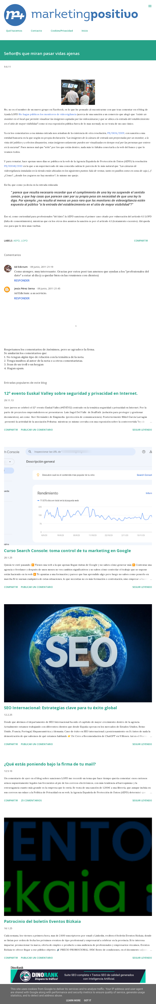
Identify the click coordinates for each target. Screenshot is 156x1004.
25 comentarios (31, 800)
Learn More (73, 1000)
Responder (22, 280)
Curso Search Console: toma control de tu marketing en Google (67, 550)
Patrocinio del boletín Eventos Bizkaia (42, 921)
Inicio (83, 30)
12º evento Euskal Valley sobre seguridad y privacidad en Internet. (71, 393)
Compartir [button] (141, 240)
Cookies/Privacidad (60, 30)
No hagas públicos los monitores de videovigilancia (47, 114)
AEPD (16, 240)
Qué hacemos (12, 30)
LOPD (24, 240)
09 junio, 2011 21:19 (41, 266)
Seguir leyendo (142, 429)
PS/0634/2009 (115, 133)
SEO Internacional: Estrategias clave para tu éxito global (60, 707)
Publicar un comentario (37, 429)
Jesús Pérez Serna (24, 288)
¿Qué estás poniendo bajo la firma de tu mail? (50, 764)
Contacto (34, 30)
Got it (87, 1000)
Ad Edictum (21, 266)
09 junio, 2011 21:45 (48, 288)
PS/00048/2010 (13, 166)
